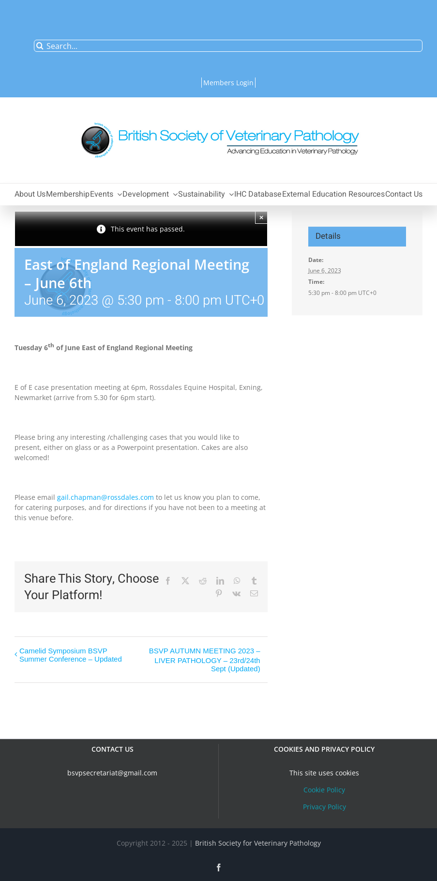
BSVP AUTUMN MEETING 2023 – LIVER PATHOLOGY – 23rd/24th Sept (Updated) (204, 660)
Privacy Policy (324, 806)
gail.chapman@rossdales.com (105, 497)
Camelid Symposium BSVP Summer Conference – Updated (70, 655)
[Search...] (228, 46)
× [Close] (261, 217)
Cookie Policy (324, 789)
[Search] (40, 46)
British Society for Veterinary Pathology (258, 843)
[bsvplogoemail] (219, 117)
